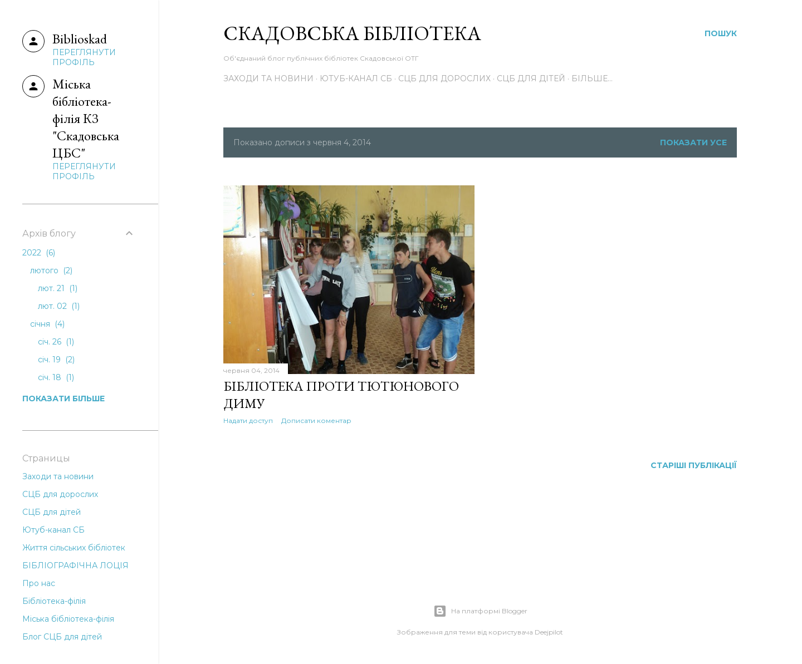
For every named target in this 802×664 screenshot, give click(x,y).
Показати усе (693, 142)
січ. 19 (56, 360)
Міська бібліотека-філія (68, 619)
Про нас (38, 583)
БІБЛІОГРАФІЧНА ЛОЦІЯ (75, 565)
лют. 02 (59, 306)
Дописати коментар (316, 420)
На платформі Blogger (480, 611)
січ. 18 (56, 377)
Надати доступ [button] (248, 420)
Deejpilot (549, 632)
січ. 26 (56, 342)
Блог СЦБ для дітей (62, 637)
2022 (38, 253)
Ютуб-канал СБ (356, 78)
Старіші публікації (694, 465)
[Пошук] (721, 33)
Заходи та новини (268, 78)
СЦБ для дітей (531, 78)
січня (47, 324)
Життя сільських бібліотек (73, 548)
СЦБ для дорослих (444, 78)
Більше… (592, 78)
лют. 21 (57, 288)
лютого (51, 270)
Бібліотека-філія (54, 601)
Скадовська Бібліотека (352, 33)
